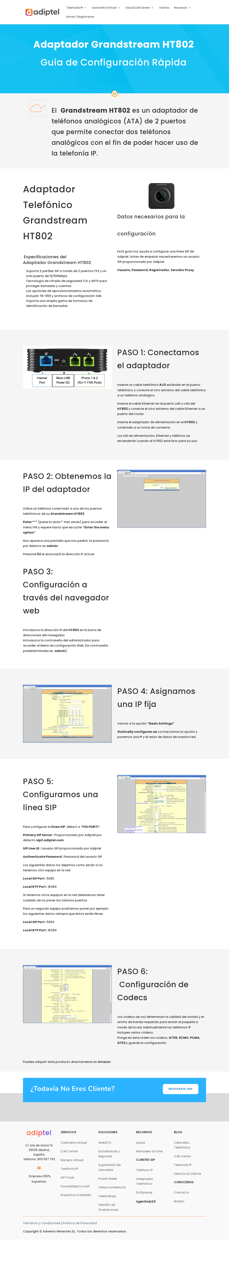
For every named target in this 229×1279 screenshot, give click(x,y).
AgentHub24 (146, 1201)
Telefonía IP (74, 8)
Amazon (104, 1062)
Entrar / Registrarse (80, 17)
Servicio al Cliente (187, 1174)
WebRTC (105, 1142)
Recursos (180, 8)
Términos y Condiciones (41, 1223)
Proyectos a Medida (76, 1195)
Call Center (69, 1151)
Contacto (181, 1192)
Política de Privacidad (80, 1223)
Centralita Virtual (104, 8)
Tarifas (164, 8)
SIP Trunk (67, 1177)
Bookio (179, 1201)
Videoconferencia (112, 1187)
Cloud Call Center (137, 8)
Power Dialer (107, 1179)
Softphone (144, 1192)
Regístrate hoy (181, 1089)
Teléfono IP (144, 1170)
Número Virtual (72, 1160)
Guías (140, 1142)
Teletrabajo (107, 1196)
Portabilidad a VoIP (75, 1186)
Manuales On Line (149, 1151)
